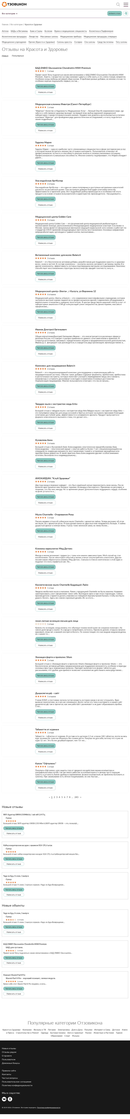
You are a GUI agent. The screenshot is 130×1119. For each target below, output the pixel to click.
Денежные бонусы (11, 1068)
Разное (88, 1037)
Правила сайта (9, 1075)
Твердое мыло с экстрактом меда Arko (56, 408)
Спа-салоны (94, 42)
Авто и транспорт (75, 1037)
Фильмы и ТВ (40, 1034)
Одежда (44, 1037)
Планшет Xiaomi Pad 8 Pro (14, 980)
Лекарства (35, 36)
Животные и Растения (104, 1037)
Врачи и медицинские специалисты (74, 31)
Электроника (64, 1034)
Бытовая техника (57, 1037)
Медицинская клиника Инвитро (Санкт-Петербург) (63, 108)
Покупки (88, 1034)
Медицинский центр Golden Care (53, 221)
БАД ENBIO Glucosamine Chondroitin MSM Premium (63, 72)
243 (76, 801)
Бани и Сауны (37, 31)
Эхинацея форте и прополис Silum (53, 661)
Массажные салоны (51, 36)
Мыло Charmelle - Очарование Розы (54, 519)
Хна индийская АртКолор (49, 185)
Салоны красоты (68, 42)
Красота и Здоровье (12, 1034)
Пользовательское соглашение (16, 1086)
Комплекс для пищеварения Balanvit (55, 370)
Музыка (75, 1040)
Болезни (50, 31)
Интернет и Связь (102, 1034)
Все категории (10, 13)
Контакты (6, 1079)
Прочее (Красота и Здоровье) (43, 42)
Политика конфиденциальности (17, 1090)
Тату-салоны (8, 47)
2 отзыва (51, 189)
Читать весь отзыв (45, 91)
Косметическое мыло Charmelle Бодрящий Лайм (61, 589)
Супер (9, 822)
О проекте (7, 1060)
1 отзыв (50, 76)
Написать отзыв (45, 97)
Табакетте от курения (47, 734)
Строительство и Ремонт (27, 1037)
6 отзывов (51, 299)
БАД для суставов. (14, 952)
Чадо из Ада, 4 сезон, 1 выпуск (16, 881)
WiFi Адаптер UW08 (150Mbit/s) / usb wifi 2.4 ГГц (24, 819)
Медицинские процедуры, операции (105, 36)
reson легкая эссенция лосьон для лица (56, 625)
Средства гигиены (111, 42)
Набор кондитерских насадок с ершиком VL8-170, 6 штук (27, 850)
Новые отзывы (9, 1053)
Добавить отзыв (114, 13)
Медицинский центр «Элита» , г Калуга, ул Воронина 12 (65, 296)
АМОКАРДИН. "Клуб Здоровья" (52, 483)
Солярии (82, 42)
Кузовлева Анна (43, 444)
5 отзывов (51, 701)
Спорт (67, 1040)
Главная (5, 24)
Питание (52, 1034)
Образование (57, 1040)
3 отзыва (51, 225)
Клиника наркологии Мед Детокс (53, 553)
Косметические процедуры (15, 36)
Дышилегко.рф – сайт (47, 698)
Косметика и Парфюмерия (105, 31)
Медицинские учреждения (14, 42)
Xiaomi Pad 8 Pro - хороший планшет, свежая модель (30, 983)
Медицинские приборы (75, 36)
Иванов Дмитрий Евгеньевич (51, 334)
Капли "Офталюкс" (45, 768)
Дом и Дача (77, 1034)
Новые (5, 61)
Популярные (18, 61)
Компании (27, 1034)
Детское (116, 1034)
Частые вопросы (10, 1083)
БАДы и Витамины (20, 31)
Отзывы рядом (9, 1057)
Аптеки (5, 31)
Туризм (119, 1037)
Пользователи (8, 1064)
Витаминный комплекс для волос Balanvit (58, 259)
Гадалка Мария (43, 147)
